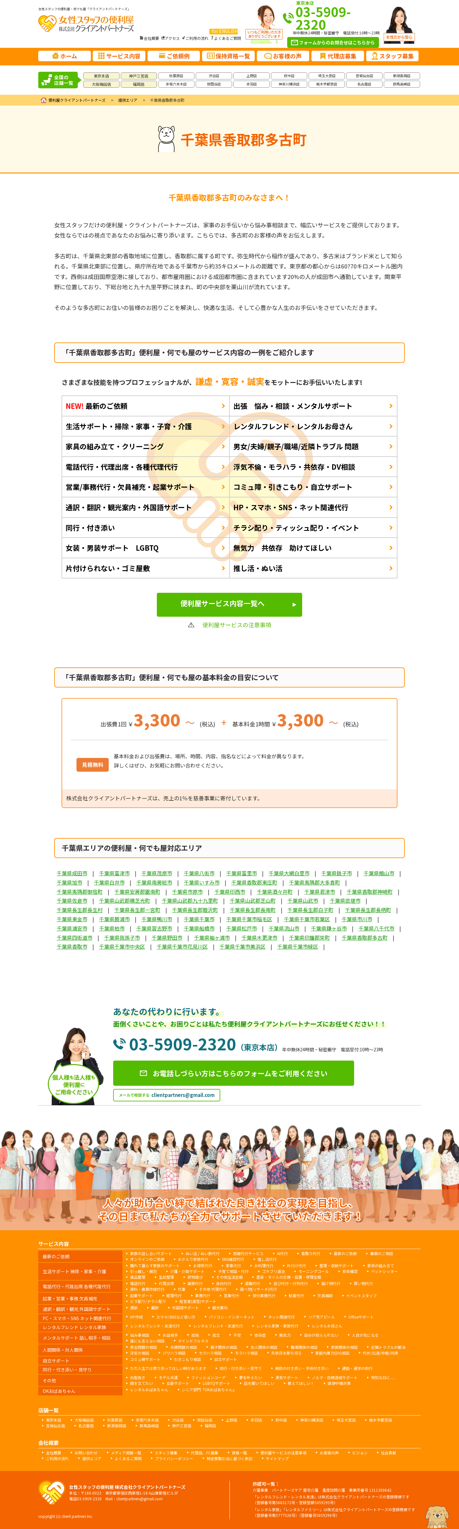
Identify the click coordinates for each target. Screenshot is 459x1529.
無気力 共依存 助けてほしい (282, 547)
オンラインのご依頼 (147, 1259)
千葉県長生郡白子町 (310, 910)
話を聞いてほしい (259, 1383)
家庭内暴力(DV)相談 (332, 1353)
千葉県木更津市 (259, 937)
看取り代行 (310, 1253)
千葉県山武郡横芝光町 (124, 900)
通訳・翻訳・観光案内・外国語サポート (129, 507)
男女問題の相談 (143, 1347)
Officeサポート (361, 1316)
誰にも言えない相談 (147, 1340)
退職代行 (252, 1283)
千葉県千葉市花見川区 (182, 946)
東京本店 (101, 75)
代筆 (182, 1289)
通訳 (134, 1307)
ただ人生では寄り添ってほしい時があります (168, 1368)
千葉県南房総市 (154, 882)
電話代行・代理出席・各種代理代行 (122, 466)
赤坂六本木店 (176, 83)
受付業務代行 (263, 1295)
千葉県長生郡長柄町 (368, 910)
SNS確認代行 (233, 1259)
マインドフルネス (193, 1340)
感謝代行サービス (248, 1253)
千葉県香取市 (72, 946)
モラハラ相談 (246, 1353)
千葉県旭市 (69, 882)
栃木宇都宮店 (326, 83)
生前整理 (166, 1277)
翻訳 (155, 1307)
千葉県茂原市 (157, 873)
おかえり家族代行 (193, 1259)
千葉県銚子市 (336, 873)
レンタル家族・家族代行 (277, 1325)
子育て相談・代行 (233, 1271)
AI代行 (282, 1253)
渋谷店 (214, 75)
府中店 (289, 75)
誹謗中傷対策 (339, 1383)
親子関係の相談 (223, 1347)
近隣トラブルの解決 (388, 1347)
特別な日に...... (383, 1377)
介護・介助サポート (187, 1271)
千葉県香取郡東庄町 (254, 882)
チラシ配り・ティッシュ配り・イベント (296, 527)
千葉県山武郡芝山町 (253, 900)
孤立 (216, 1335)
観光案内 (220, 1307)
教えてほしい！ (301, 1383)
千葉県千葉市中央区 (122, 946)
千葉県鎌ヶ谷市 (329, 928)
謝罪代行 (195, 1283)
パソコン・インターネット (232, 1316)
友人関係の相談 (264, 1347)
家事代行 (233, 1265)
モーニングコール (313, 1271)
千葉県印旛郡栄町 (309, 937)
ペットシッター (384, 1271)
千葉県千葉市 (199, 919)
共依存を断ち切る (286, 1353)
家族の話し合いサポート (151, 1253)
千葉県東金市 (72, 919)
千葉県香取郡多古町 (365, 937)
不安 (237, 1335)
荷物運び (195, 1277)
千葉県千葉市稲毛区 (249, 919)
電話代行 (137, 1283)
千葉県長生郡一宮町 (137, 910)
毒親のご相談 (381, 1253)
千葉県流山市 (284, 928)
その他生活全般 (229, 1277)
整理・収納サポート (336, 1265)
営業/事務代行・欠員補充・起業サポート (130, 486)
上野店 (251, 75)
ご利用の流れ (197, 38)
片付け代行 (296, 1265)
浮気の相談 (139, 1353)
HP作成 (136, 1316)
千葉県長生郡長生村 (80, 910)
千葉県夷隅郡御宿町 (80, 891)
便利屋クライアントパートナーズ (77, 100)
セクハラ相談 (210, 1353)
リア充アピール (321, 1316)
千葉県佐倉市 (72, 900)
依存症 (260, 1335)
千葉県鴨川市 (157, 919)
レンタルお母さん (327, 1325)
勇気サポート (286, 1377)
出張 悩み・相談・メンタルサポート (293, 406)
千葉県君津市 (319, 891)
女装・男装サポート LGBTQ (112, 547)
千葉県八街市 (199, 873)
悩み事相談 (139, 1335)
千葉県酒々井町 (275, 891)
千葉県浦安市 (72, 928)
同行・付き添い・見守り (241, 1368)
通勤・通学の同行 (357, 1368)
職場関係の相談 (304, 1347)
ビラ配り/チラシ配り (148, 1301)
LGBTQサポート (216, 1383)
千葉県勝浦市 (114, 919)
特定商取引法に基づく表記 (229, 1458)
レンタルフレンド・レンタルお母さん (293, 426)
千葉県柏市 (112, 928)
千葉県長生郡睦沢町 (195, 910)
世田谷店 (214, 83)
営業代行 (231, 1295)
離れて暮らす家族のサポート (155, 1265)
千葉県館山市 (379, 873)
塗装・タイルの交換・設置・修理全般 (288, 1277)
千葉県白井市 (109, 882)
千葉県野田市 (167, 937)
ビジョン (360, 1452)
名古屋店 (364, 83)
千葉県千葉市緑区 (297, 946)
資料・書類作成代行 (147, 1289)
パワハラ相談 (174, 1353)
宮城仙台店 (364, 75)
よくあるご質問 (227, 38)
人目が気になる (365, 1335)
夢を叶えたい (250, 1377)
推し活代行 (267, 1259)
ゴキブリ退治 (273, 1271)
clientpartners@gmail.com (183, 1095)
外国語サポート (185, 1307)
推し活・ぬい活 (257, 568)
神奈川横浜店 (289, 83)
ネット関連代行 (281, 1316)
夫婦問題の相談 (183, 1347)
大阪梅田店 (101, 84)
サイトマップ (277, 1458)
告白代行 (223, 1283)
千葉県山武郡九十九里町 (190, 900)
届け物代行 (330, 1283)
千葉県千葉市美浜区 (243, 946)
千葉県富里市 (241, 873)
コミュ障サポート (145, 1359)
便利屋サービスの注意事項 (283, 1452)
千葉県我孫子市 (122, 937)
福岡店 (138, 84)
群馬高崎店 (402, 83)
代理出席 (166, 1283)
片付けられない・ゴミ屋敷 (108, 568)
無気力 (285, 1335)
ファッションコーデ (208, 1377)
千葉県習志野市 (154, 928)
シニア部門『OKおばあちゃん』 (209, 1389)
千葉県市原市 (187, 891)
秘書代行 (296, 1295)
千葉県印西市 (230, 891)
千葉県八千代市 (376, 928)
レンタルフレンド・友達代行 (155, 1325)
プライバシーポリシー (174, 1458)
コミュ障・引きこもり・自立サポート (293, 486)
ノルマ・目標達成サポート (335, 1377)
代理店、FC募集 (204, 1452)
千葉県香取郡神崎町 (370, 891)
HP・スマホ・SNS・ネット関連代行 (290, 507)
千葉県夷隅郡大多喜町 (314, 882)
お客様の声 (329, 1452)
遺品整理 (137, 1277)
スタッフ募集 (166, 1452)
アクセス (172, 38)
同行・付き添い (90, 527)
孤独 (195, 1335)
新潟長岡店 (402, 75)
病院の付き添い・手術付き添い (302, 1368)
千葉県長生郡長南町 (253, 910)
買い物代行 (363, 1283)
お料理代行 (263, 1265)
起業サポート (141, 1295)
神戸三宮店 (138, 75)
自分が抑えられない (321, 1335)
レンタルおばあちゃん (149, 1389)
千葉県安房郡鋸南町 (137, 891)
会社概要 (151, 38)
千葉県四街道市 (74, 937)
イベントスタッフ (361, 1295)
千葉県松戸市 (241, 928)
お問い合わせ (86, 1452)
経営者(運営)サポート (197, 1301)
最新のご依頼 (96, 406)
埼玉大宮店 (327, 75)
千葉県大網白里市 (289, 873)
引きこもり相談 (187, 1359)
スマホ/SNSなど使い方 (175, 1316)
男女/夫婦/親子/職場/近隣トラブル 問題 (296, 446)
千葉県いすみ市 (202, 882)
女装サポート (177, 1383)
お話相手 (170, 1335)
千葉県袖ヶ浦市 (212, 937)
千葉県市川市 (357, 919)
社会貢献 (388, 1452)
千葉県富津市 (114, 873)
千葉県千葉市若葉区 (307, 919)
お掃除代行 (202, 1265)
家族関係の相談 (344, 1347)
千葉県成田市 (72, 873)
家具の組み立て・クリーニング (115, 446)
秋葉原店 (176, 75)
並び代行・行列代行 (290, 1283)
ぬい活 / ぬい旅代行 (203, 1253)
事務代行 (202, 1295)
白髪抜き (137, 1377)
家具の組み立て (380, 1265)
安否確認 (350, 1271)
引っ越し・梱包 (143, 1271)
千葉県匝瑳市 (345, 900)
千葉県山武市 (303, 900)
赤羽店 (251, 83)
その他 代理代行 (213, 1289)
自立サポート (225, 1359)
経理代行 (174, 1295)
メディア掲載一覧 (126, 1452)
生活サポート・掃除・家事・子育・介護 (129, 426)
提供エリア (127, 100)
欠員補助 (325, 1295)
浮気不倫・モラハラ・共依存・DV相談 (294, 466)
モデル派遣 (168, 1377)
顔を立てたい (141, 1383)
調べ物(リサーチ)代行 (258, 1289)
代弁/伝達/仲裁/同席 (380, 1353)
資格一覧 (239, 1452)
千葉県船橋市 (199, 928)
